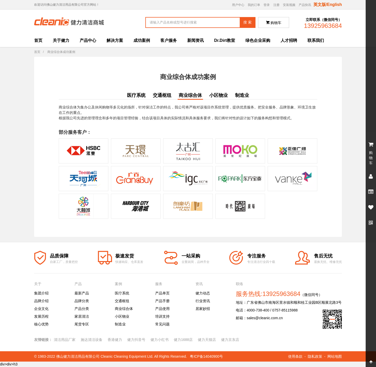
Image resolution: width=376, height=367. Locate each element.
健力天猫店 (207, 340)
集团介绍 (41, 293)
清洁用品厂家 (65, 340)
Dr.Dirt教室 (224, 40)
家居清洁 (81, 316)
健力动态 (202, 293)
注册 (276, 5)
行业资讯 (202, 301)
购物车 (273, 23)
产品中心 (88, 40)
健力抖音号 (136, 340)
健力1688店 (183, 340)
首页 (38, 40)
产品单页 (162, 293)
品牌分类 (81, 301)
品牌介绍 (41, 301)
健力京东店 (230, 340)
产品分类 (81, 309)
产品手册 (162, 301)
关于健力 (61, 40)
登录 (267, 5)
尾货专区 (81, 324)
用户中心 (238, 5)
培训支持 (162, 316)
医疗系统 (136, 95)
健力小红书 (160, 340)
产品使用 (162, 309)
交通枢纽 (162, 95)
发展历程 (41, 316)
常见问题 (162, 324)
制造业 (242, 95)
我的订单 (254, 5)
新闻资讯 (195, 40)
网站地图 (334, 356)
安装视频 (289, 5)
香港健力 (115, 340)
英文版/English (327, 4)
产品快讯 (305, 5)
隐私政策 (315, 356)
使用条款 (295, 356)
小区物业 (218, 95)
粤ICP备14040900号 (206, 356)
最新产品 (81, 293)
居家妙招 (202, 309)
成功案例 (141, 40)
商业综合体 (190, 95)
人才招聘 (289, 40)
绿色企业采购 (257, 40)
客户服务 (168, 40)
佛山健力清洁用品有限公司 (78, 356)
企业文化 (41, 309)
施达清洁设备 (91, 340)
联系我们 (315, 40)
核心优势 (41, 324)
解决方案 (115, 40)
